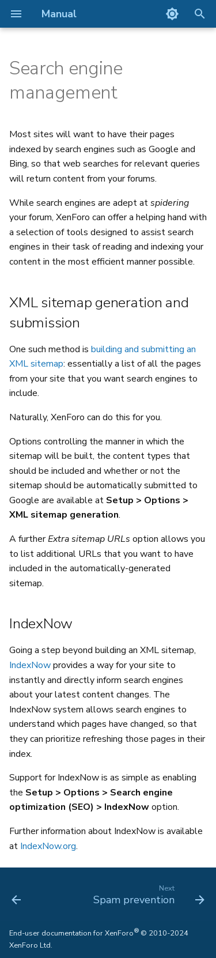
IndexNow (30, 665)
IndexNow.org (48, 846)
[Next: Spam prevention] (147, 894)
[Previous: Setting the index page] (16, 894)
